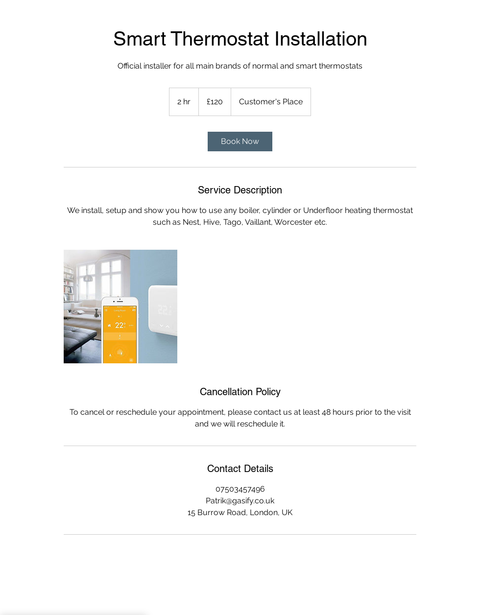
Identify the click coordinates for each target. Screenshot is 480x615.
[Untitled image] (120, 306)
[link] (240, 141)
